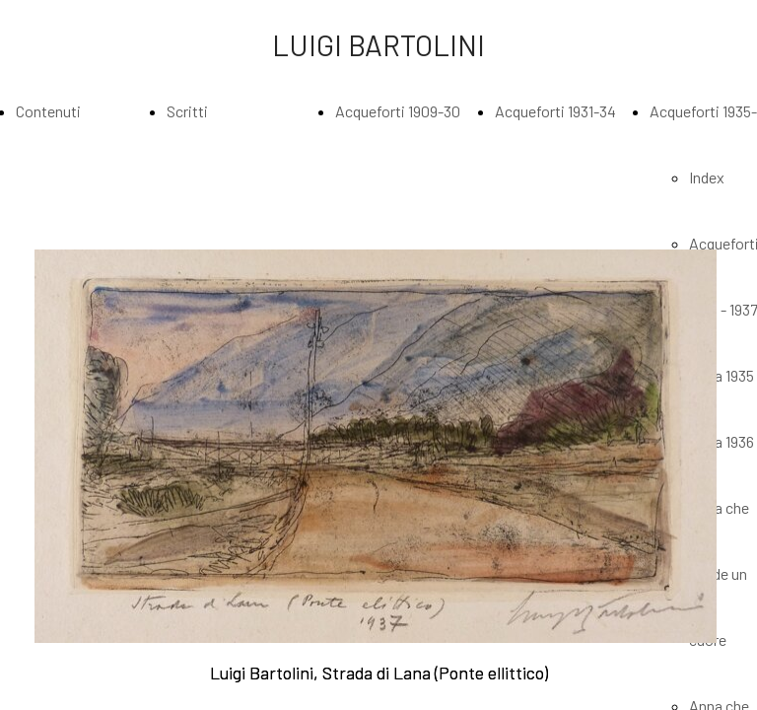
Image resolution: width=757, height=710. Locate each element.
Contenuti (48, 111)
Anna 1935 (721, 375)
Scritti (187, 111)
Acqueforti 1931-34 (555, 111)
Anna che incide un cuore (719, 573)
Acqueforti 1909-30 (397, 111)
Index (706, 177)
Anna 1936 (721, 441)
